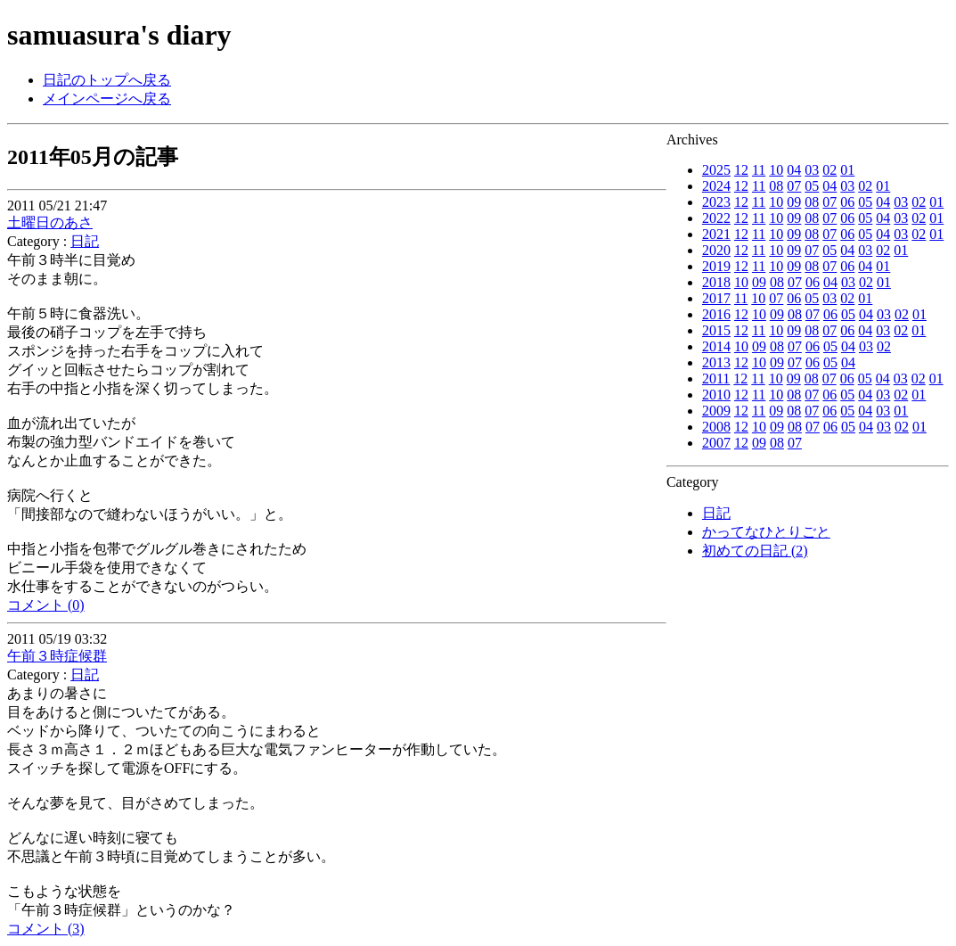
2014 (716, 346)
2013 (716, 362)
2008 (716, 426)
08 (776, 185)
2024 (716, 185)
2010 (716, 394)
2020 (716, 250)
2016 (716, 314)
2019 (716, 266)
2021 (716, 234)
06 (847, 202)
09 (794, 202)
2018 (716, 282)
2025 (716, 169)
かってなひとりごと (766, 531)
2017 (716, 298)
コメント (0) (46, 605)
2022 (716, 218)
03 (812, 169)
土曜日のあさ (50, 222)
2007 (716, 442)
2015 (716, 330)
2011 (716, 378)
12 (741, 169)
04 (794, 169)
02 (829, 169)
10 (776, 169)
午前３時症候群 (57, 655)
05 (812, 185)
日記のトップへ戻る (107, 79)
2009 (716, 410)
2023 (716, 202)
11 (758, 169)
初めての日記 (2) (755, 550)
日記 (716, 513)
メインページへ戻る (107, 98)
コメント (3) (46, 928)
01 (847, 169)
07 (794, 185)
